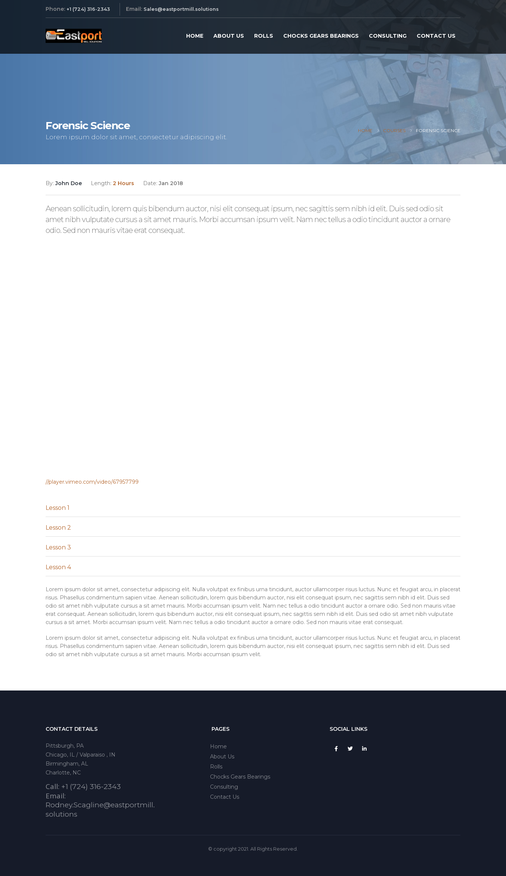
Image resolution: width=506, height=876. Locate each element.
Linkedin (364, 748)
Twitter (350, 748)
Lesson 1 (58, 507)
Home (194, 35)
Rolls (263, 35)
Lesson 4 (58, 567)
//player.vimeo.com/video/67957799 (92, 481)
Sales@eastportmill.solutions (181, 9)
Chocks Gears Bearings (321, 35)
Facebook (336, 748)
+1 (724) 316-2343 (88, 9)
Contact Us (436, 35)
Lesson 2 (58, 527)
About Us (228, 35)
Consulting (388, 35)
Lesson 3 (58, 547)
